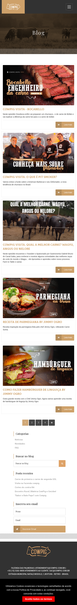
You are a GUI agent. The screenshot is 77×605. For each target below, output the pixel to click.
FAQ (17, 448)
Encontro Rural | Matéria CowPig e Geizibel (35, 491)
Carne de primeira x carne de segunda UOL (35, 479)
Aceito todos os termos (38, 599)
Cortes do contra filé (24, 487)
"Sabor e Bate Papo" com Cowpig (30, 495)
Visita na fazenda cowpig (27, 483)
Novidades (20, 444)
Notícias (19, 439)
